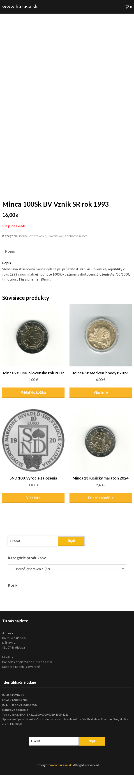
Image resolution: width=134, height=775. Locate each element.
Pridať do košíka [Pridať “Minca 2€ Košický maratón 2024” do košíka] (100, 498)
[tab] (66, 251)
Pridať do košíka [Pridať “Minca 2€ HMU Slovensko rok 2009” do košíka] (33, 392)
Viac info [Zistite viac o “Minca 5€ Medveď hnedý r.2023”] (101, 392)
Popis (10, 251)
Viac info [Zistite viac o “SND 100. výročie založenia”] (33, 498)
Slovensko (55, 236)
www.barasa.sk (20, 6)
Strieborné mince (75, 236)
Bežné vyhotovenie (32, 236)
